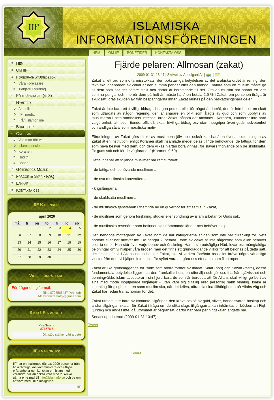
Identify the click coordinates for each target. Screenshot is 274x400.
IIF (79, 386)
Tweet (93, 325)
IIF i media (26, 115)
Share (137, 353)
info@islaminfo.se (52, 377)
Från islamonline (31, 120)
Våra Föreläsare (30, 83)
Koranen (24, 151)
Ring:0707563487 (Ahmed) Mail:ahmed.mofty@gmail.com (59, 294)
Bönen (23, 163)
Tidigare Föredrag (32, 89)
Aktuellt (24, 109)
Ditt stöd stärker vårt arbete (62, 334)
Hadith (23, 157)
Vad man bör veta (32, 140)
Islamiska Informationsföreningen (166, 32)
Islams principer (30, 146)
